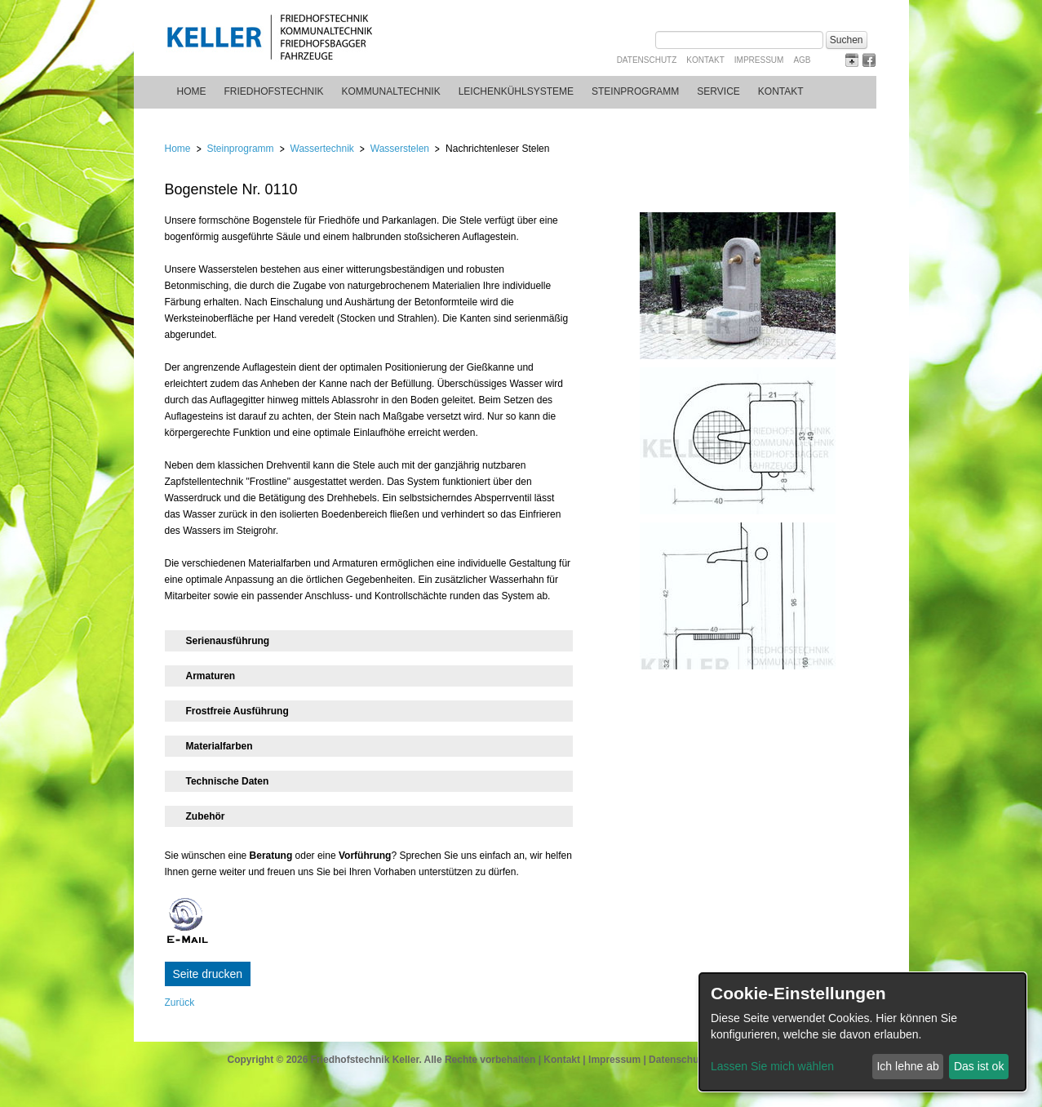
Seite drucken (208, 973)
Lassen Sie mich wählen (772, 1066)
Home (191, 91)
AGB (801, 60)
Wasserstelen (399, 148)
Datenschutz (647, 60)
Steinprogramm (635, 91)
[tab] (369, 640)
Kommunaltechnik (391, 91)
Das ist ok (979, 1066)
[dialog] (862, 1032)
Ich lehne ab (907, 1066)
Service (718, 91)
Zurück (180, 1002)
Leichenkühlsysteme (516, 91)
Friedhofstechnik (274, 91)
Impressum (759, 60)
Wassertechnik (322, 148)
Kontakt (705, 60)
